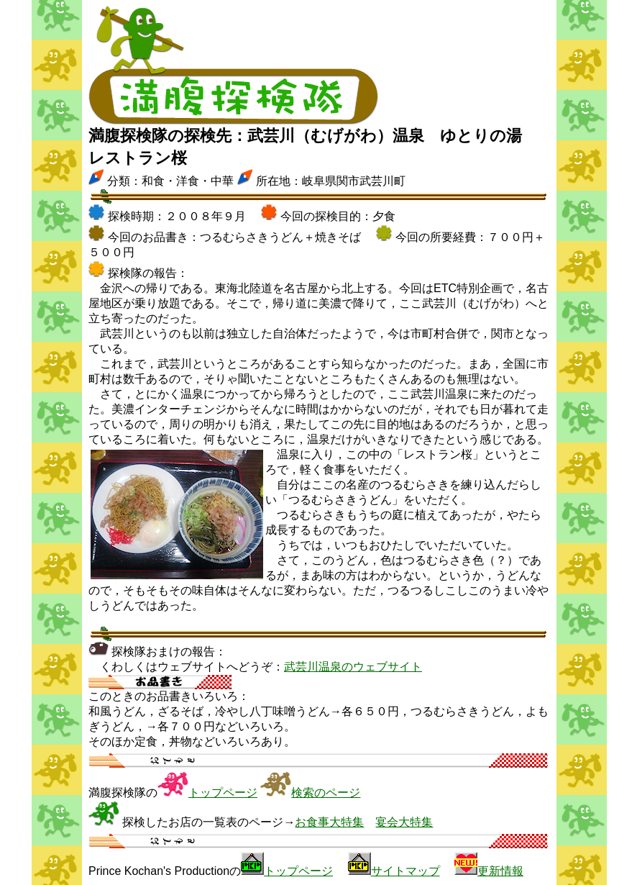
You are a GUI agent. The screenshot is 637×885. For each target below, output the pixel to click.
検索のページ (325, 792)
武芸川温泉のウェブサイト (353, 667)
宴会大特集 (404, 822)
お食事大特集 (329, 822)
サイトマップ (405, 871)
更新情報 (500, 871)
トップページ (222, 792)
